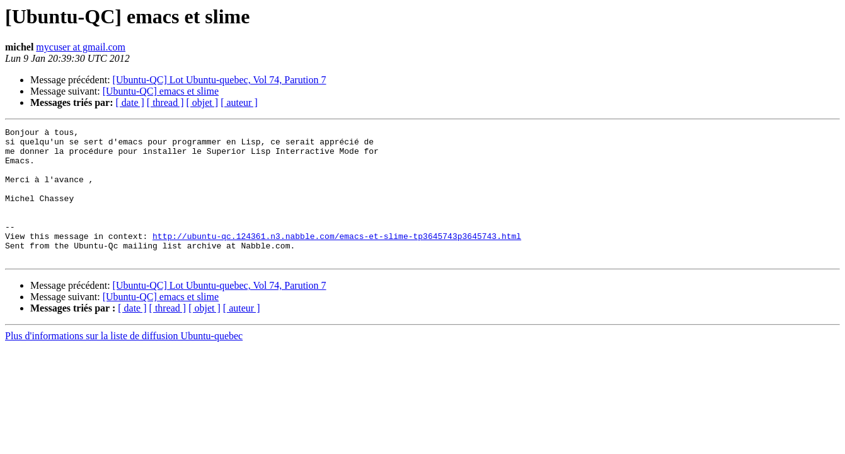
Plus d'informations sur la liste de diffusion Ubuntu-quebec (124, 362)
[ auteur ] (239, 102)
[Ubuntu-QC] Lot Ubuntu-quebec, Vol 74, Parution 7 (219, 79)
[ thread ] (165, 102)
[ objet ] (202, 102)
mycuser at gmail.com (80, 47)
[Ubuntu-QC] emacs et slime (161, 91)
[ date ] (130, 102)
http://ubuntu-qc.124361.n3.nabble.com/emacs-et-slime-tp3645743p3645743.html (336, 258)
